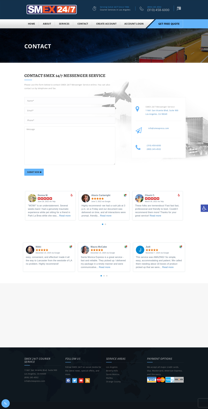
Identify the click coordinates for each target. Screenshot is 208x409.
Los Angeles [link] (112, 366)
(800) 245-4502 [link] (154, 7)
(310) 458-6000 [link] (158, 10)
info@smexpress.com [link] (158, 128)
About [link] (47, 23)
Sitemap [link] (116, 407)
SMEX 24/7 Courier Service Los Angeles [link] (43, 407)
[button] (102, 224)
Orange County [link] (113, 381)
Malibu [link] (109, 377)
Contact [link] (82, 23)
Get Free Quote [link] (168, 23)
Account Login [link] (134, 23)
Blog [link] (108, 407)
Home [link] (31, 23)
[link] (204, 208)
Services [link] (64, 23)
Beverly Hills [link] (112, 370)
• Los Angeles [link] (68, 407)
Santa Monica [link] (112, 374)
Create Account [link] (106, 23)
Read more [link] (65, 215)
